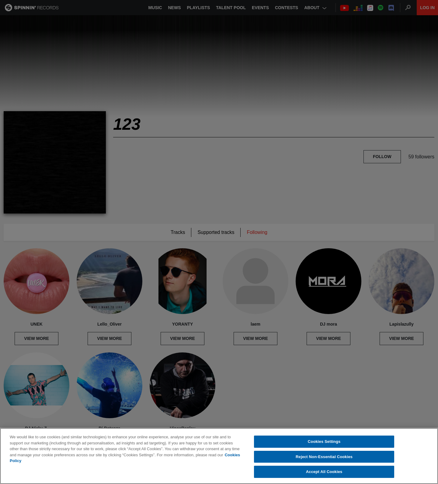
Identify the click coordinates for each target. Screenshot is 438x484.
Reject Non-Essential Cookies (324, 456)
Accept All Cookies (324, 471)
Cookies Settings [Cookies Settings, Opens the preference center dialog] (324, 441)
